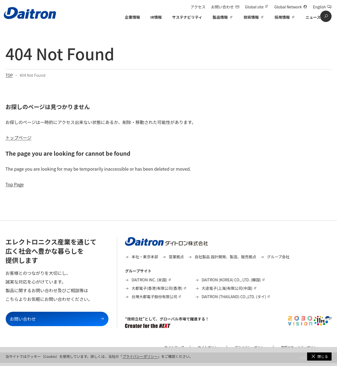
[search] (326, 16)
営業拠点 (176, 256)
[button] (319, 356)
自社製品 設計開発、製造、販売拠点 (225, 256)
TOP (9, 75)
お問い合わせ (222, 6)
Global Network (288, 6)
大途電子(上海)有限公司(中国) (227, 288)
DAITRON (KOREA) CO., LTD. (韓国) (231, 279)
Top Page (14, 184)
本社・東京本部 (145, 256)
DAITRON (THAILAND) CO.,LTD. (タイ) (234, 296)
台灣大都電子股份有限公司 (154, 296)
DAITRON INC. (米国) (149, 279)
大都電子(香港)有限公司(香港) (157, 288)
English (319, 6)
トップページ (18, 137)
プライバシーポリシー (140, 356)
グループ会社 (278, 256)
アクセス (198, 6)
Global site (254, 6)
